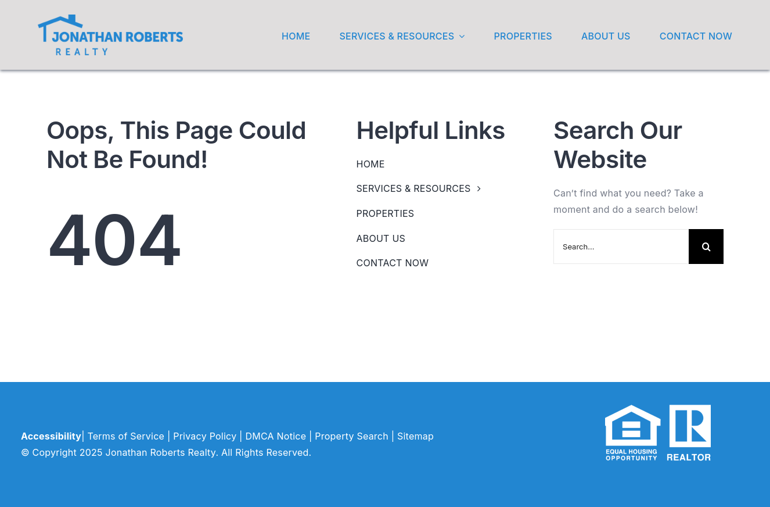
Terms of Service (125, 436)
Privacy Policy (204, 436)
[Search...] (621, 246)
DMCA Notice (275, 436)
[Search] (706, 246)
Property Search (351, 436)
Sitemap (415, 436)
